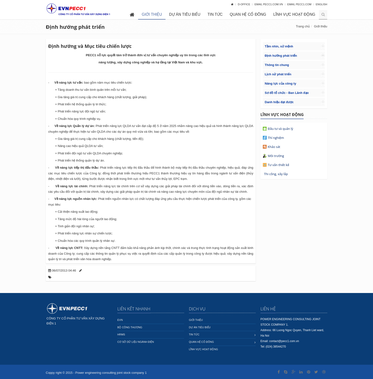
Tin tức (215, 14)
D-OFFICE (244, 4)
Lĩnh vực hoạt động (294, 14)
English (321, 4)
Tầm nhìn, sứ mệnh (279, 46)
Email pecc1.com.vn (269, 4)
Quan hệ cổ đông (248, 14)
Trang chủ (303, 26)
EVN (120, 319)
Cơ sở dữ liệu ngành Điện (135, 341)
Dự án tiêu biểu (184, 14)
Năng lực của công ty (280, 83)
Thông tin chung (277, 65)
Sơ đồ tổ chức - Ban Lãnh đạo (287, 93)
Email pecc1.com (299, 4)
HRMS (121, 334)
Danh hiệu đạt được (279, 102)
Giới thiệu (152, 14)
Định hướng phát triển (281, 55)
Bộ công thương (129, 327)
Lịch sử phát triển (278, 74)
